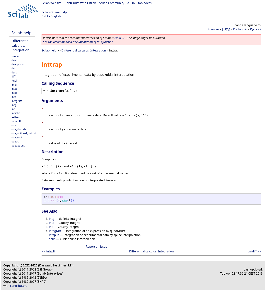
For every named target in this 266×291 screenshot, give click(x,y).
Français (213, 29)
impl (14, 84)
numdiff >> (253, 251)
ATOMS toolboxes (139, 3)
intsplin (15, 113)
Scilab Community (111, 3)
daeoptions (18, 64)
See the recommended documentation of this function (78, 42)
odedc (15, 141)
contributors (18, 286)
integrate (16, 101)
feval (14, 80)
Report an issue (96, 246)
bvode (15, 56)
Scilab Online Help (54, 12)
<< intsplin (49, 251)
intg (13, 105)
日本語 (226, 29)
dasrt (14, 68)
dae (13, 60)
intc (13, 97)
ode (13, 125)
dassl (14, 72)
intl (13, 109)
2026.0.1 (120, 38)
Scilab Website (52, 3)
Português (240, 29)
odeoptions (18, 145)
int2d (14, 88)
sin (64, 200)
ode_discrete (18, 129)
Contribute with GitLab (80, 3)
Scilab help (21, 32)
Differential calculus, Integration (20, 45)
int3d (14, 92)
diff (13, 76)
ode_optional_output (23, 133)
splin (52, 239)
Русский (255, 29)
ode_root (16, 137)
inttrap (15, 117)
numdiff (16, 121)
